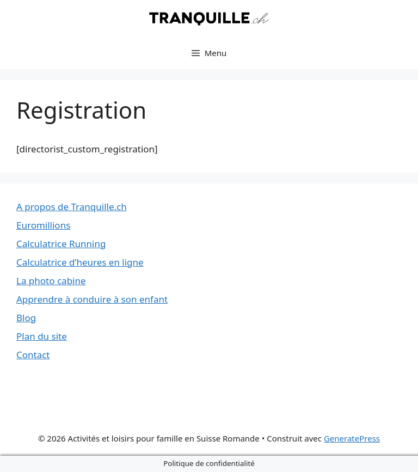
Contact (33, 354)
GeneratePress (352, 438)
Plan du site (41, 336)
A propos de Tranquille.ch (71, 206)
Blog (26, 317)
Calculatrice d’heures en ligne (80, 262)
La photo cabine (51, 280)
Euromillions (43, 225)
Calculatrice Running (61, 243)
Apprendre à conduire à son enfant (92, 299)
